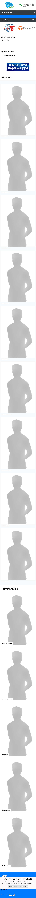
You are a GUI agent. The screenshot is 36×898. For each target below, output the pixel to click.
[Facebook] (2, 889)
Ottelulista (5, 46)
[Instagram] (7, 889)
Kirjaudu (18, 20)
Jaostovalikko (19, 12)
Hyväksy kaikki (13, 886)
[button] (18, 111)
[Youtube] (4, 889)
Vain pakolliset (23, 886)
